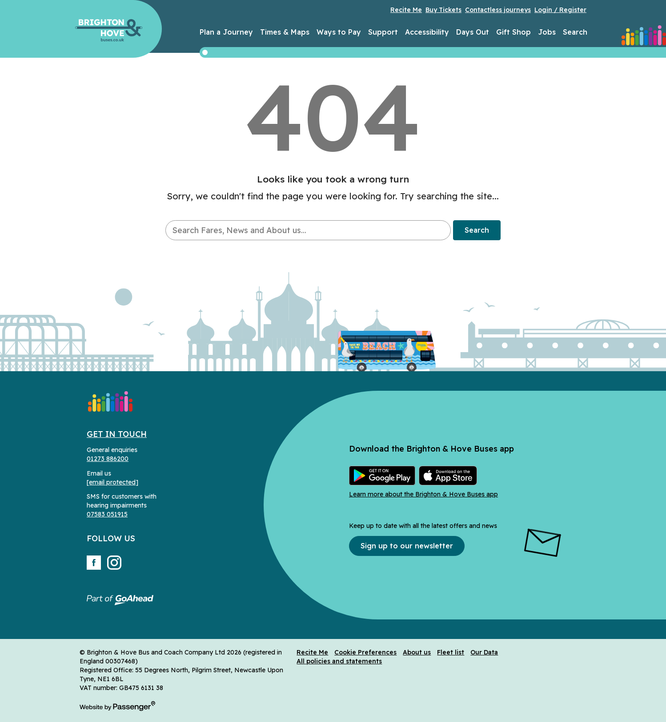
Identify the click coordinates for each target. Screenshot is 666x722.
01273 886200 (107, 459)
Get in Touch (117, 434)
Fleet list (450, 652)
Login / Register (560, 10)
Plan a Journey (226, 32)
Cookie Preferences (365, 652)
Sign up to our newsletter (407, 545)
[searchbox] (307, 230)
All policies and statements (339, 661)
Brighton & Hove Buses (108, 30)
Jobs (547, 32)
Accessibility (427, 32)
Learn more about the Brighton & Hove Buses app (423, 494)
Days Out (472, 32)
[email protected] (112, 482)
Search (575, 32)
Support (383, 32)
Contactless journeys (498, 10)
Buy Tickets (443, 10)
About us (417, 652)
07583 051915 (107, 514)
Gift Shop (513, 32)
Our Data (484, 652)
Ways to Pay (339, 32)
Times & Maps (284, 32)
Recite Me (406, 10)
